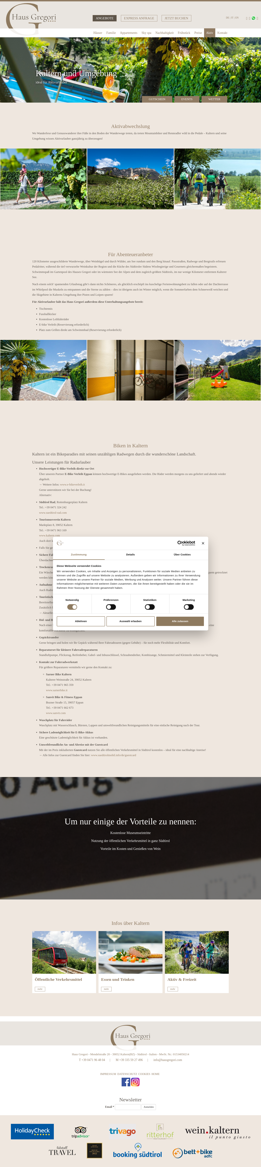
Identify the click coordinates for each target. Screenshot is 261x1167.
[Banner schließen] (203, 543)
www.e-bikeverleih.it (72, 484)
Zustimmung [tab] (79, 554)
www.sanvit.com (56, 713)
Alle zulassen (180, 621)
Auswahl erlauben (130, 621)
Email (109, 1106)
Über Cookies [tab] (182, 554)
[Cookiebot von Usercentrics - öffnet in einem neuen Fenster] (180, 543)
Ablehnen (81, 621)
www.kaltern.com (49, 535)
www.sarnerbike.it (56, 690)
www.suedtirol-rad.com (53, 512)
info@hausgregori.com (168, 1060)
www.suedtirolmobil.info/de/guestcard (113, 755)
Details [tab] (130, 554)
